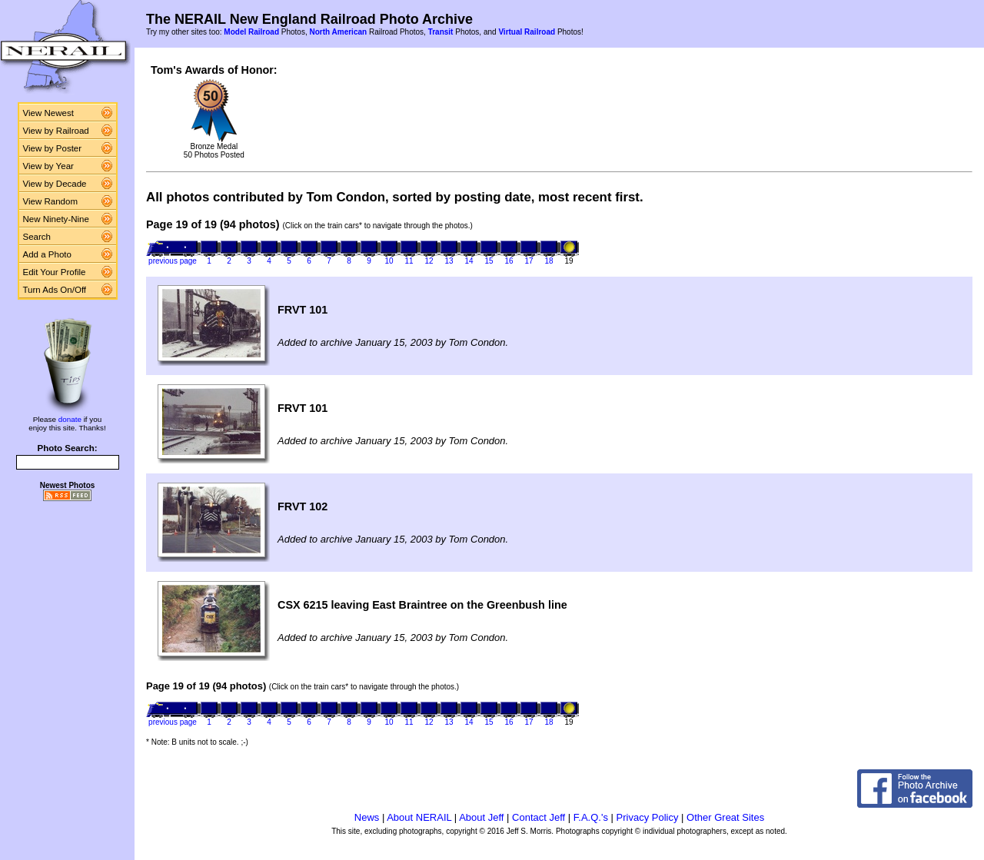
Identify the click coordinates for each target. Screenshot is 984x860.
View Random (50, 201)
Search (37, 236)
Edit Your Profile (54, 272)
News (367, 817)
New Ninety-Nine (56, 219)
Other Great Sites (725, 817)
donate (69, 419)
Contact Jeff (538, 817)
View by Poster (52, 148)
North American (338, 32)
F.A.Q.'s (590, 817)
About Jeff (481, 817)
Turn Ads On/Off (55, 289)
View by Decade (55, 183)
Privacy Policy (648, 817)
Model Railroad (251, 32)
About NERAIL (419, 817)
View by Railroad (56, 130)
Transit (441, 32)
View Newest (48, 113)
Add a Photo (47, 254)
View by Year (48, 166)
